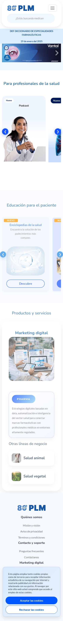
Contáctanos (31, 557)
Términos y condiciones (31, 537)
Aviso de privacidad (31, 531)
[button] (24, 131)
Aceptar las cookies (31, 600)
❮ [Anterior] (5, 131)
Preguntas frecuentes (31, 551)
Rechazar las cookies (31, 609)
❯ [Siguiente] (58, 131)
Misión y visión (31, 525)
